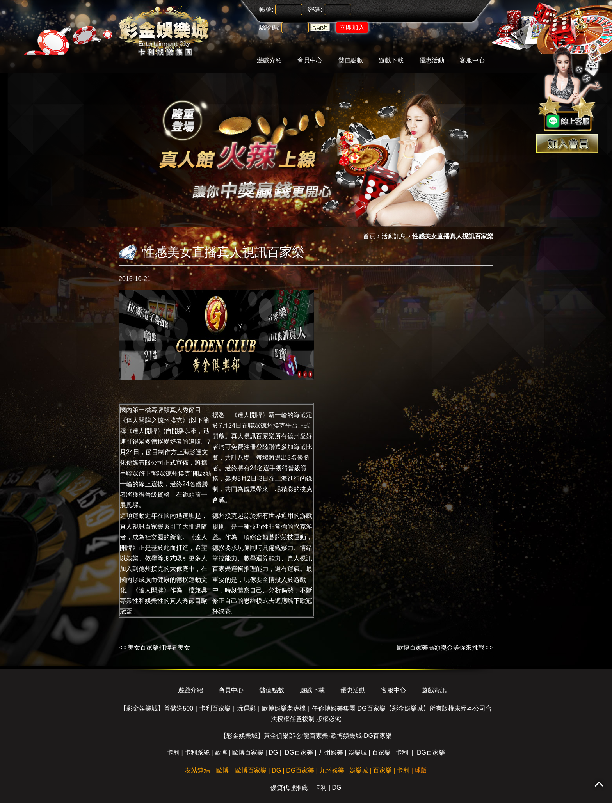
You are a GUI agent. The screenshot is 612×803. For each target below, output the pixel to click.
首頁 (369, 236)
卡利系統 (197, 752)
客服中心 (472, 60)
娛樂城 (357, 752)
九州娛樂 (330, 752)
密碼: (315, 9)
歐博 (221, 752)
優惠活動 (431, 60)
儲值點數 (350, 60)
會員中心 (309, 60)
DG (273, 752)
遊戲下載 (391, 60)
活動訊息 (393, 236)
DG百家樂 (299, 752)
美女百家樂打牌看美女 (159, 647)
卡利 (173, 752)
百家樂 (381, 752)
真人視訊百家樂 (253, 436)
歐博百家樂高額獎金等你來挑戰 (440, 647)
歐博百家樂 (247, 752)
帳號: (266, 9)
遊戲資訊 (434, 690)
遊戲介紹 (269, 60)
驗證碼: (269, 27)
